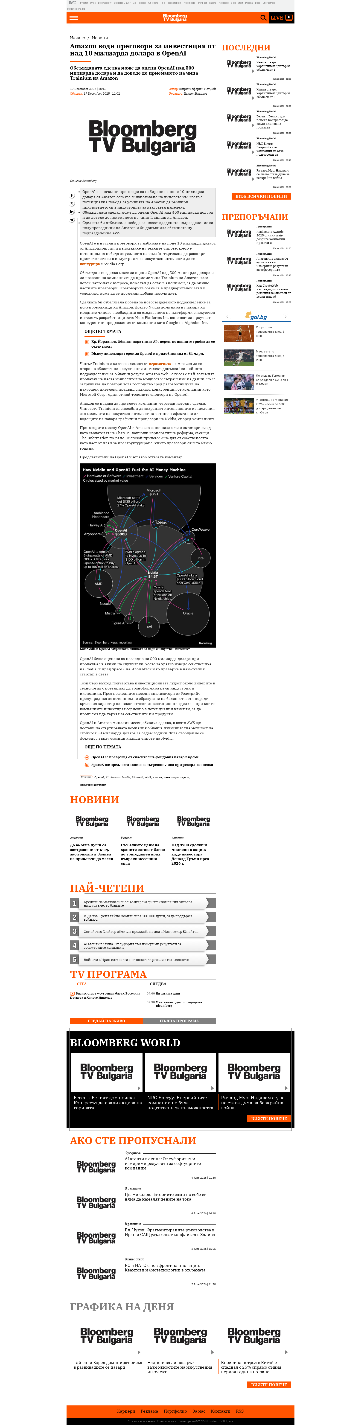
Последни (246, 47)
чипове (157, 777)
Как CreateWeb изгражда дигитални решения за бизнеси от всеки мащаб (273, 291)
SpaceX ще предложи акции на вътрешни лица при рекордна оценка (152, 764)
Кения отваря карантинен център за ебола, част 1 (273, 66)
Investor (83, 3)
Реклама (149, 1411)
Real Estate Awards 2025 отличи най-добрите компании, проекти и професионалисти (271, 239)
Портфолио (175, 1411)
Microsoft (137, 777)
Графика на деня (122, 1306)
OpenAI (99, 777)
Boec (257, 3)
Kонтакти (220, 1411)
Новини (94, 799)
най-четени (107, 888)
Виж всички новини (261, 196)
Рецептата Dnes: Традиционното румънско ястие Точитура (251, 357)
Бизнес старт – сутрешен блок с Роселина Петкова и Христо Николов (105, 995)
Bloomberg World (266, 57)
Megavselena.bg (76, 9)
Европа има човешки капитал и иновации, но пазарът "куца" (256, 406)
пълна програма (179, 1021)
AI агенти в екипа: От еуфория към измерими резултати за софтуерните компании (272, 266)
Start (240, 3)
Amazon (115, 777)
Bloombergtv (104, 3)
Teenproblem (174, 3)
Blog (233, 3)
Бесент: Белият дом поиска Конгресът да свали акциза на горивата (272, 122)
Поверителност (166, 1421)
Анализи (76, 838)
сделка (184, 777)
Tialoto (142, 3)
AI (107, 777)
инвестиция (171, 777)
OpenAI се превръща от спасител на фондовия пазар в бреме (145, 757)
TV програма (108, 974)
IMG (73, 2)
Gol (135, 3)
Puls (163, 3)
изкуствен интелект (93, 784)
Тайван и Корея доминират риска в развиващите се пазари (108, 1365)
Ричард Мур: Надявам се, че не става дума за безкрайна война (273, 174)
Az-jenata (153, 3)
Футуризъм (133, 1153)
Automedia (189, 3)
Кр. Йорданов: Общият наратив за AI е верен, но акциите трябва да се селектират (153, 344)
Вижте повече (269, 1118)
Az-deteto (224, 3)
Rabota (212, 3)
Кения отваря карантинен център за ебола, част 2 (273, 93)
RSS (240, 1411)
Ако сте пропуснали (133, 1140)
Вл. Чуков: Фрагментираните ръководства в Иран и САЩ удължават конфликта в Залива (170, 1232)
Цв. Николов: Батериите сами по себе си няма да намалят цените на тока (166, 1196)
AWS (148, 777)
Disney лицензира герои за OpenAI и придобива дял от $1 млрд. (147, 353)
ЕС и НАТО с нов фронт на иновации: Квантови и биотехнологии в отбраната (165, 1267)
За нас (198, 1411)
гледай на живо (106, 1021)
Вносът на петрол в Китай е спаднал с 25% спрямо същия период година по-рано (251, 1367)
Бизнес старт (134, 1259)
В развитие (133, 1188)
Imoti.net (202, 3)
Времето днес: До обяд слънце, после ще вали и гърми (256, 333)
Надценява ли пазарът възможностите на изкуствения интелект (179, 1367)
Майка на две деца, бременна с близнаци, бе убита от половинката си (255, 382)
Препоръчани (255, 216)
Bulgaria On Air (122, 3)
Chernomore (268, 3)
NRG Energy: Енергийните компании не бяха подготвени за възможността (270, 151)
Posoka (249, 3)
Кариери (126, 1411)
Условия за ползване (141, 1421)
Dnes (93, 3)
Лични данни (186, 1421)
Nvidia (126, 777)
